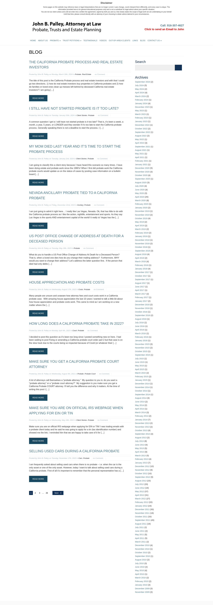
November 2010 (142, 549)
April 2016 (139, 330)
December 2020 (142, 168)
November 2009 (142, 592)
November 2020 (142, 172)
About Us (43, 40)
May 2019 (139, 222)
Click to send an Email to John (164, 29)
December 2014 (142, 383)
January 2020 (141, 207)
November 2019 (142, 215)
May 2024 (139, 89)
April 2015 (139, 369)
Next (57, 493)
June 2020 (140, 189)
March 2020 (140, 200)
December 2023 (142, 107)
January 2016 (141, 340)
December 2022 (142, 125)
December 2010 (142, 545)
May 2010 (139, 570)
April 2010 (139, 574)
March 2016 (140, 333)
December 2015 (142, 344)
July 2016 (139, 322)
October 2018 (141, 247)
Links (135, 40)
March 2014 (140, 412)
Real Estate (86, 74)
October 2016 (141, 312)
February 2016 (141, 337)
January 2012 (141, 506)
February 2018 (141, 265)
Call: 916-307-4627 (172, 25)
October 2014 (141, 391)
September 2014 (142, 394)
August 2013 (140, 437)
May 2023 (139, 110)
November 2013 (142, 427)
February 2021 (141, 161)
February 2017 (141, 297)
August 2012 (140, 480)
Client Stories (82, 115)
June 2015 (140, 362)
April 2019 (139, 225)
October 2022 (141, 128)
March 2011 (140, 542)
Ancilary (80, 205)
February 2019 (141, 233)
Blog (142, 40)
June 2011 (140, 531)
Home (33, 40)
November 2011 (142, 513)
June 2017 (140, 286)
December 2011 (142, 509)
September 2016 (142, 315)
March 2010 (140, 577)
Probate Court (90, 374)
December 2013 (142, 423)
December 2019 (142, 211)
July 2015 (139, 358)
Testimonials (90, 40)
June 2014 (140, 401)
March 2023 (140, 114)
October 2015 (141, 351)
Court (74, 330)
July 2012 (139, 484)
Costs (80, 289)
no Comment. (100, 74)
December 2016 (142, 304)
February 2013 (141, 459)
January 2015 (141, 380)
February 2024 (141, 100)
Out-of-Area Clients (119, 40)
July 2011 (139, 527)
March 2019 (140, 229)
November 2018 (142, 243)
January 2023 (141, 121)
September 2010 (142, 556)
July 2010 (139, 563)
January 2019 (141, 236)
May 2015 (139, 365)
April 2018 (139, 258)
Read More (38, 98)
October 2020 (141, 175)
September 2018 (142, 251)
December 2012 (142, 466)
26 (47, 493)
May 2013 (139, 448)
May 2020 (139, 193)
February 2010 (141, 581)
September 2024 (142, 82)
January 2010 (141, 585)
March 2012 (140, 498)
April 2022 (139, 143)
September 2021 (142, 146)
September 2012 (142, 477)
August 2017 (140, 283)
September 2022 (142, 132)
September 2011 (142, 520)
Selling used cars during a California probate (74, 451)
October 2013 (141, 430)
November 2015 (142, 347)
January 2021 (141, 164)
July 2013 (139, 441)
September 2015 (142, 355)
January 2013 (141, 463)
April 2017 (139, 290)
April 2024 (139, 92)
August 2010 (140, 559)
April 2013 (139, 452)
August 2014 (140, 398)
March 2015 (140, 373)
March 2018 (140, 261)
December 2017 (142, 272)
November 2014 (142, 387)
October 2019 (141, 218)
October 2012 (141, 473)
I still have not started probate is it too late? (74, 108)
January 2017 (141, 301)
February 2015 (141, 376)
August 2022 (140, 135)
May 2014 (139, 405)
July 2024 (139, 85)
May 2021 (139, 153)
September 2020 (142, 179)
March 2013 (140, 455)
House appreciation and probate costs (66, 282)
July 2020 (139, 186)
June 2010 (140, 567)
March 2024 (140, 96)
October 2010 (141, 552)
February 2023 (141, 118)
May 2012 (139, 491)
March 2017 (140, 294)
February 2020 (141, 204)
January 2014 (141, 419)
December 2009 (142, 588)
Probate (54, 40)
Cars (80, 458)
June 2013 (140, 445)
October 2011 (141, 516)
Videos (103, 40)
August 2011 (140, 524)
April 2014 (139, 409)
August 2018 (140, 254)
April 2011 (139, 538)
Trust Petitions (71, 40)
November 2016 (142, 308)
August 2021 (140, 150)
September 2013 (142, 434)
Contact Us (154, 40)
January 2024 (141, 103)
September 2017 (142, 279)
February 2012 (141, 502)
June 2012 (140, 488)
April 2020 (139, 197)
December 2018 (142, 240)
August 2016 (140, 319)
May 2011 (139, 534)
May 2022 (139, 139)
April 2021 (139, 157)
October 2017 (141, 276)
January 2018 (141, 268)
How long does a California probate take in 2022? (76, 323)
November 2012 (142, 470)
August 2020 (140, 182)
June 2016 (140, 326)
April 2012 (139, 495)
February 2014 (141, 416)
